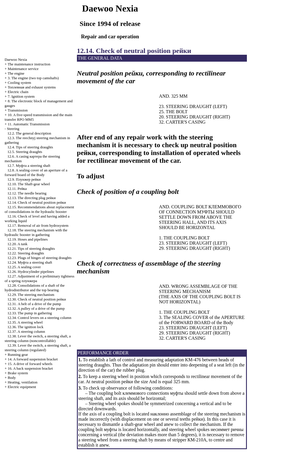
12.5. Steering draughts (24, 152)
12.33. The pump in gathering (29, 313)
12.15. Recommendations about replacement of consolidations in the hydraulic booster (39, 209)
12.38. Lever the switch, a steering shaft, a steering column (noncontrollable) (38, 338)
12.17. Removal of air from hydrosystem (38, 225)
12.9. (24, 179)
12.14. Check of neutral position (36, 202)
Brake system (18, 373)
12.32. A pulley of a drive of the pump (36, 308)
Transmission (17, 110)
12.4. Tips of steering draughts (30, 147)
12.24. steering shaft (29, 262)
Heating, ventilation (22, 382)
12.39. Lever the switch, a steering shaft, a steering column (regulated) (38, 347)
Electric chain (18, 92)
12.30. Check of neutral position (36, 299)
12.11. (17, 188)
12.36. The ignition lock (25, 327)
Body (12, 377)
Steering (13, 128)
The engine (15, 73)
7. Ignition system (21, 96)
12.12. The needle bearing (26, 193)
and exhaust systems (32, 87)
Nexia (16, 59)
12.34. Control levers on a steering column (39, 317)
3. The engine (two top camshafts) (33, 78)
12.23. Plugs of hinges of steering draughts (39, 258)
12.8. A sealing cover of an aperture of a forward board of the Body (36, 172)
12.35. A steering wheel (25, 322)
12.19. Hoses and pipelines (27, 239)
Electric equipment (22, 387)
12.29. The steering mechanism (30, 294)
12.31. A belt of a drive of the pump (34, 304)
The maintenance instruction (28, 64)
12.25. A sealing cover (24, 267)
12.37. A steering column (26, 331)
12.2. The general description (29, 133)
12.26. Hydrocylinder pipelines (30, 271)
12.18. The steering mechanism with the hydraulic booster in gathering (36, 232)
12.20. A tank (17, 244)
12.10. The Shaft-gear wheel (28, 184)
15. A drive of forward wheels (30, 364)
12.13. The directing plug (31, 198)
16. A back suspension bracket (30, 368)
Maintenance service (23, 69)
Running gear (18, 354)
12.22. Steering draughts (25, 253)
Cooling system (19, 82)
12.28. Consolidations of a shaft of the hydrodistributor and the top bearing (35, 287)
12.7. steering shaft (28, 165)
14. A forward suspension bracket (33, 359)
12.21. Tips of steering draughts (31, 248)
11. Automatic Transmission (29, 124)
